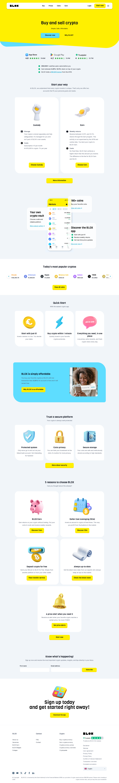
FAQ (37, 740)
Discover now (76, 244)
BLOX (14, 734)
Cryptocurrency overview (68, 747)
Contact (39, 734)
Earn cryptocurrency (66, 742)
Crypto (62, 734)
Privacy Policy (87, 753)
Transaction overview (90, 761)
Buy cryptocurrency (66, 740)
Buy (43, 6)
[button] (24, 735)
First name (23, 666)
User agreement (88, 751)
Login (89, 6)
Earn (66, 6)
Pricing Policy (87, 756)
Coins (59, 6)
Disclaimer (86, 745)
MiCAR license (56, 72)
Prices (51, 6)
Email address (55, 666)
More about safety (37, 226)
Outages (15, 750)
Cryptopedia (63, 750)
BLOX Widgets (16, 747)
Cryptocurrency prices (67, 745)
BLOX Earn (15, 745)
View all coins (76, 208)
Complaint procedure (89, 764)
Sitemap (85, 748)
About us (15, 740)
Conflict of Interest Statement (92, 759)
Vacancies (15, 742)
